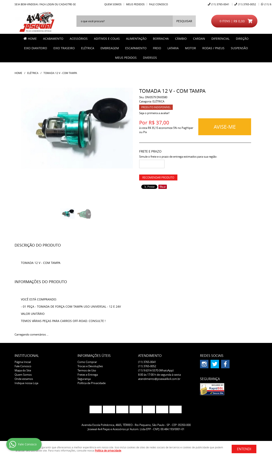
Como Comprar (87, 362)
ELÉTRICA (87, 48)
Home (32, 39)
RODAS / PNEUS (213, 48)
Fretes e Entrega (88, 375)
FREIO (157, 48)
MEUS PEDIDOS (126, 58)
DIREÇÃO (242, 39)
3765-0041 (220, 4)
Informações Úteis (94, 355)
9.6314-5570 (156, 370)
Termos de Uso (87, 370)
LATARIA (173, 48)
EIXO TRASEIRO (64, 48)
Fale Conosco (158, 4)
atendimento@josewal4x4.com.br (159, 379)
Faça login (46, 4)
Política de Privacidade (92, 383)
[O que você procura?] (184, 21)
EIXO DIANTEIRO (35, 48)
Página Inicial (23, 362)
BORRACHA (161, 39)
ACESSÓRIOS (79, 39)
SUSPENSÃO (239, 48)
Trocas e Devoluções (90, 366)
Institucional (27, 355)
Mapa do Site (23, 370)
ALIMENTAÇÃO (136, 39)
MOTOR (190, 48)
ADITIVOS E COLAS (107, 39)
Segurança (84, 379)
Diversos (150, 58)
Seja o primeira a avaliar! (154, 113)
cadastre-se (67, 4)
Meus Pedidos (135, 4)
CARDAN (199, 39)
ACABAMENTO (53, 39)
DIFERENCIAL (220, 39)
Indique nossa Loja (26, 383)
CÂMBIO (181, 39)
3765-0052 (247, 4)
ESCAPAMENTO (136, 48)
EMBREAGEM (110, 48)
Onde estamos (24, 379)
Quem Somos (113, 4)
